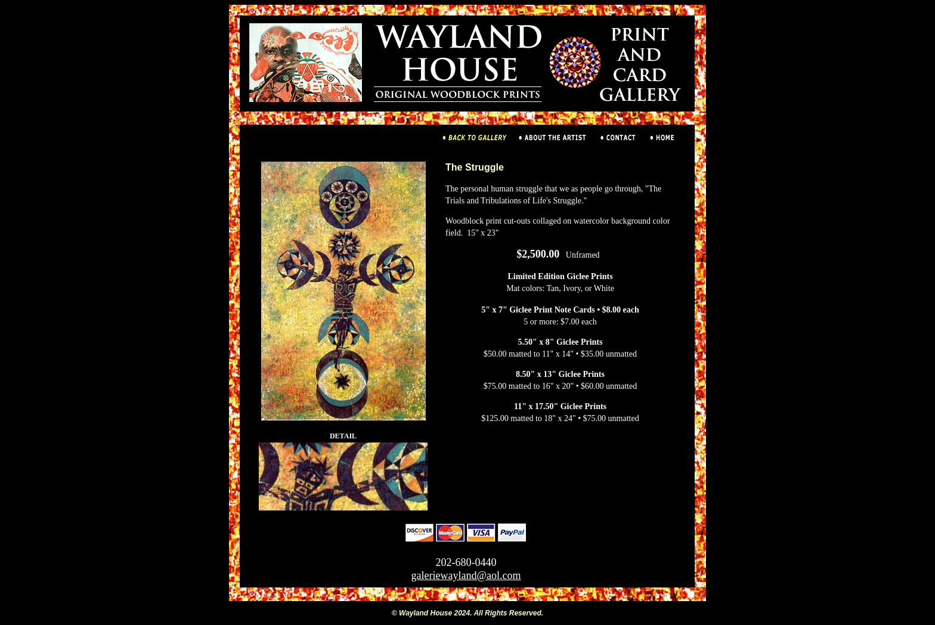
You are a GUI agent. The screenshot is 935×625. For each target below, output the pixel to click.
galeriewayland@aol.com (466, 575)
